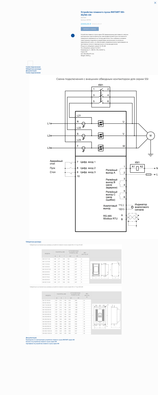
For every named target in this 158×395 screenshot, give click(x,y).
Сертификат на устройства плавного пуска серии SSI (42, 343)
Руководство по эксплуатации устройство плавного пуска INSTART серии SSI (50, 340)
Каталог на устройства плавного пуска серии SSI (41, 341)
